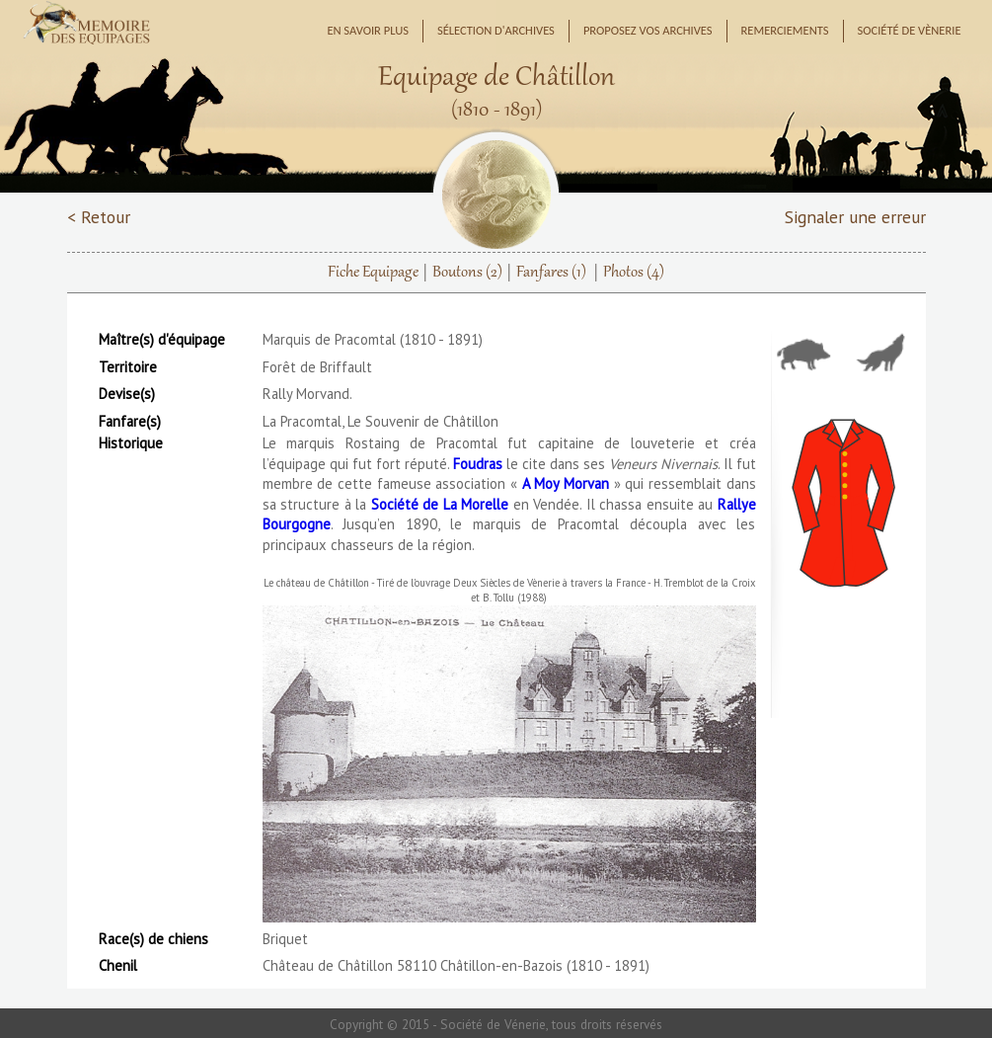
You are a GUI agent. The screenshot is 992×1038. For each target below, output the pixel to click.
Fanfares (551, 272)
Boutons (467, 272)
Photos (633, 272)
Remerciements (785, 30)
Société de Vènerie (909, 30)
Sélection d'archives (496, 30)
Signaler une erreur (855, 216)
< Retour (98, 216)
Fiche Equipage (373, 272)
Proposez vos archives (648, 30)
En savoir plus (368, 30)
